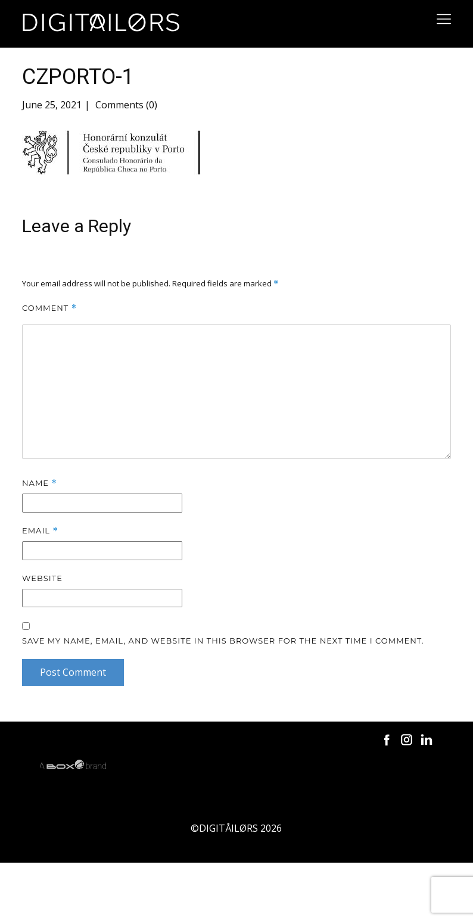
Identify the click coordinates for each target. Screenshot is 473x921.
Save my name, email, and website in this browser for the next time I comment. (223, 640)
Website (42, 578)
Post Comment (73, 672)
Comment (49, 308)
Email (40, 531)
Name (39, 483)
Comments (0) (125, 104)
